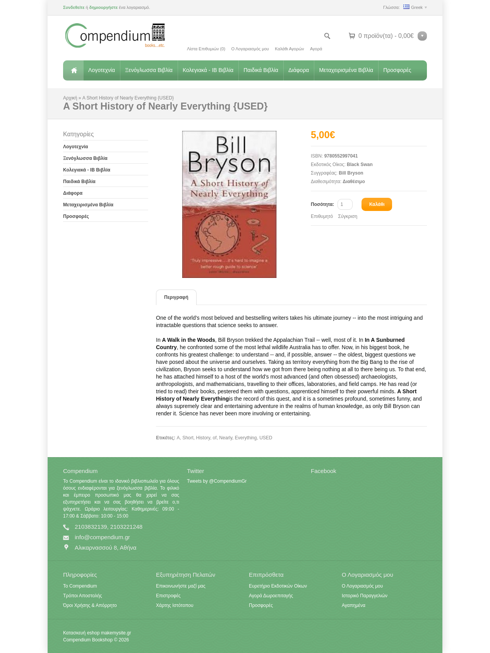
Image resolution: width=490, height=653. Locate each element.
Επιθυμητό (322, 216)
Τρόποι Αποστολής (82, 595)
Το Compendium (80, 586)
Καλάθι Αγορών (289, 48)
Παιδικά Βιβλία (260, 70)
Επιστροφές (168, 595)
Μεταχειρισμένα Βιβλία (346, 70)
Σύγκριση (348, 216)
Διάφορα (298, 70)
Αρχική (73, 70)
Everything (246, 437)
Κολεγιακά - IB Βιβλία (208, 70)
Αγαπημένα (353, 605)
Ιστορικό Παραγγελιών (364, 595)
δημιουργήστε (103, 7)
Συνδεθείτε (73, 7)
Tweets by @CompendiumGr (217, 481)
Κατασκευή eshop (81, 633)
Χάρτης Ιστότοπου (175, 605)
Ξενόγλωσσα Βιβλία (149, 70)
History (203, 437)
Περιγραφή (176, 297)
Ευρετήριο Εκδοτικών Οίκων (278, 586)
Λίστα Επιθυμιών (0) (206, 48)
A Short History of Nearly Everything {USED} (128, 98)
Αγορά (316, 48)
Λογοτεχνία (101, 70)
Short (188, 437)
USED (265, 437)
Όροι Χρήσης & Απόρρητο (90, 605)
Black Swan (360, 164)
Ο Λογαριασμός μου (250, 48)
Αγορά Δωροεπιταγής (271, 595)
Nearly (225, 437)
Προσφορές (397, 70)
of (215, 437)
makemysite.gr (116, 633)
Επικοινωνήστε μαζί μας (181, 586)
